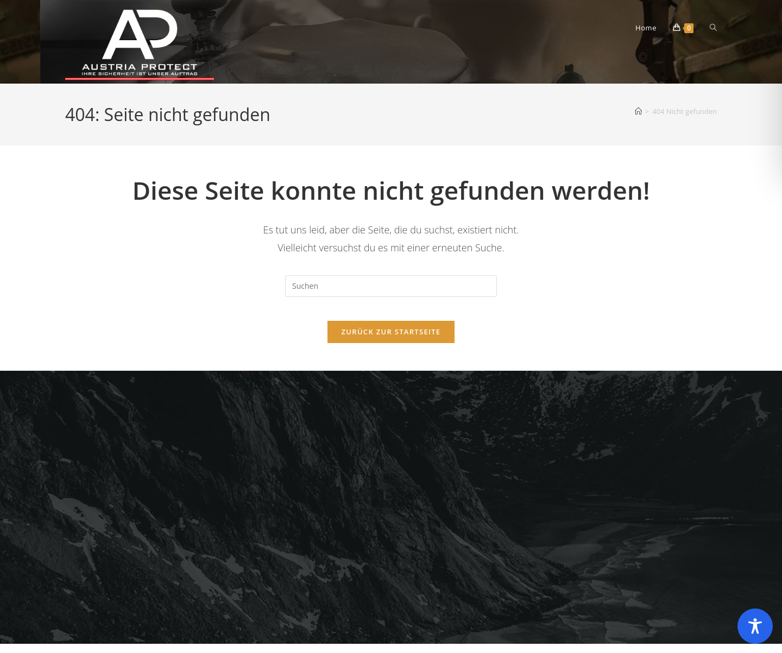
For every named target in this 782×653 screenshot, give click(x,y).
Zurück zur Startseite (391, 341)
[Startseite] (638, 111)
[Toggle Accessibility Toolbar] (755, 626)
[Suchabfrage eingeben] (391, 286)
